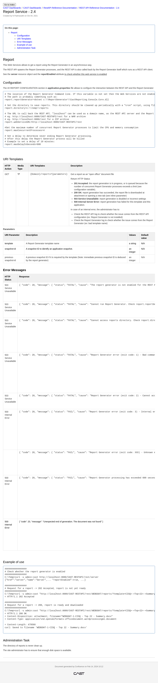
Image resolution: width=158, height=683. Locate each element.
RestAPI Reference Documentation (60, 8)
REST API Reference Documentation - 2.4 (99, 8)
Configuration (23, 35)
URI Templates (24, 38)
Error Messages (24, 42)
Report (14, 32)
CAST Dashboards (12, 8)
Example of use (24, 45)
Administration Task (26, 48)
